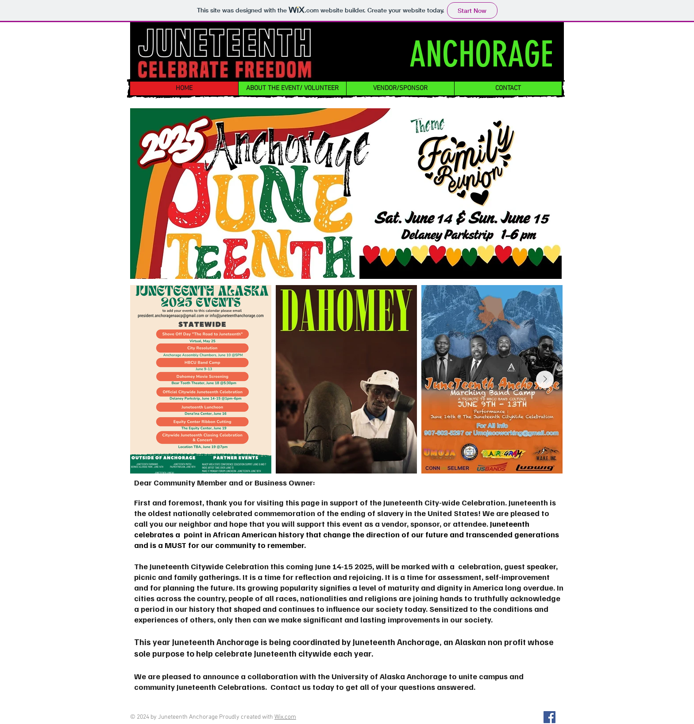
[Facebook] (549, 717)
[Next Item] (545, 379)
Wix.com (285, 717)
